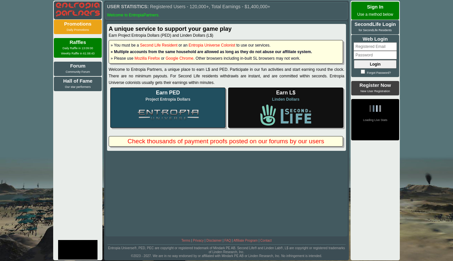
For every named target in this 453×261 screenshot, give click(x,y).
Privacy (198, 240)
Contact (265, 240)
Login (375, 64)
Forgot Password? (376, 72)
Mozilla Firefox (147, 58)
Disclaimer (214, 240)
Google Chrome (179, 58)
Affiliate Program (245, 240)
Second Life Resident (158, 45)
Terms (185, 240)
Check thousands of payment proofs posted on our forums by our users (226, 141)
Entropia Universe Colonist (212, 45)
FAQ (228, 240)
